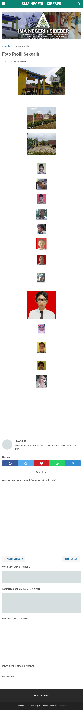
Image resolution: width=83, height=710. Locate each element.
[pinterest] (41, 463)
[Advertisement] (41, 414)
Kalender (45, 695)
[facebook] (10, 463)
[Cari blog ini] (79, 4)
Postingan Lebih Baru (13, 559)
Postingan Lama (71, 559)
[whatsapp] (57, 463)
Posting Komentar (17, 62)
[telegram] (73, 463)
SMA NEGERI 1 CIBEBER (41, 4)
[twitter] (26, 463)
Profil (36, 695)
